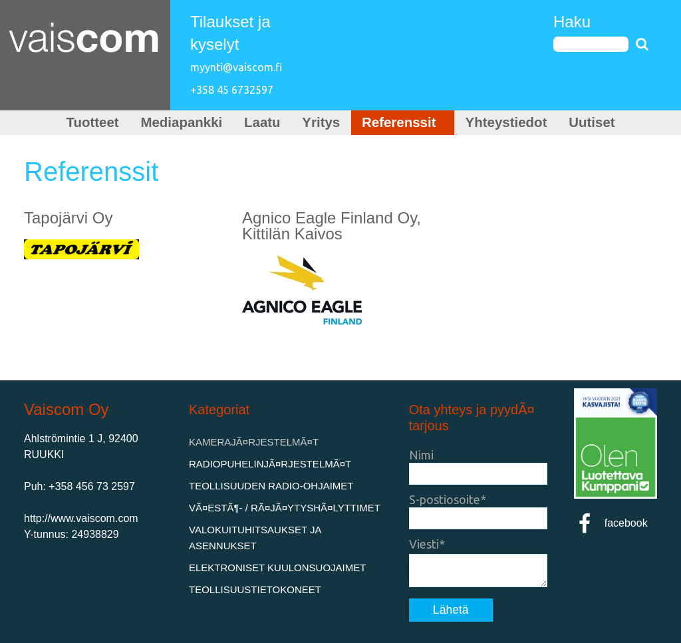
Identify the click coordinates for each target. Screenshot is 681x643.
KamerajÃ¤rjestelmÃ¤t (254, 442)
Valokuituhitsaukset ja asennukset (255, 537)
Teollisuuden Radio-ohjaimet (271, 485)
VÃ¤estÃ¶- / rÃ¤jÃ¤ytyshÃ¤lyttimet (284, 507)
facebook (611, 523)
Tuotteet (92, 122)
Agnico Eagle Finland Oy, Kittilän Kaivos (331, 226)
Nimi (421, 454)
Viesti (424, 544)
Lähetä (451, 609)
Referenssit (403, 122)
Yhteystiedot (506, 122)
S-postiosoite (444, 499)
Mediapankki (181, 122)
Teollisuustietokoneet (255, 589)
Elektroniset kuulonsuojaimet (277, 567)
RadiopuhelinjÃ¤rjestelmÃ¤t (270, 463)
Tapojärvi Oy (68, 218)
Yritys (321, 122)
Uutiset (591, 122)
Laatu (262, 122)
